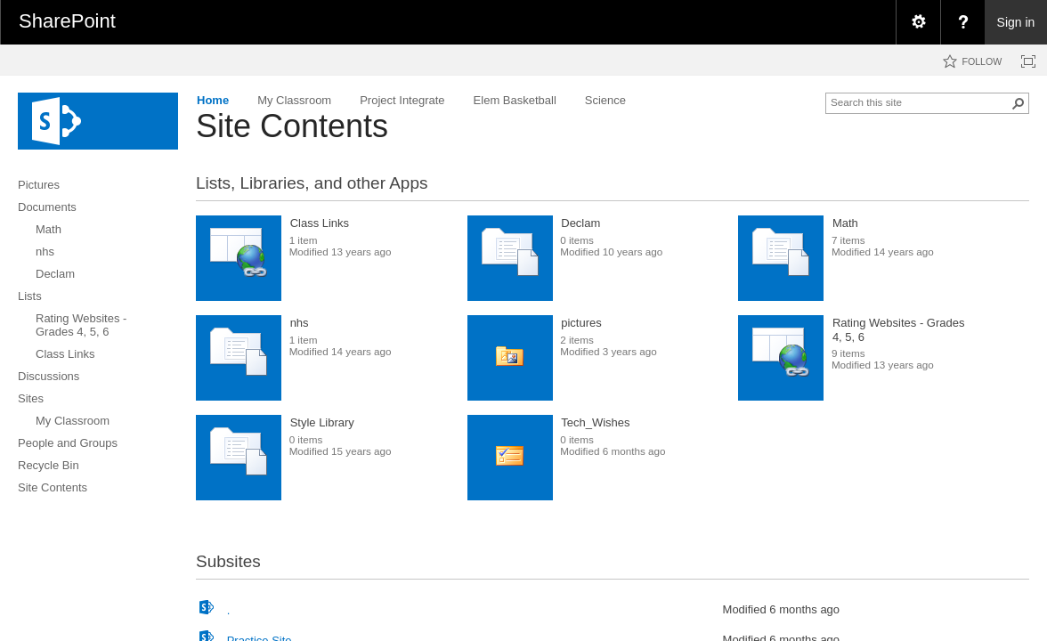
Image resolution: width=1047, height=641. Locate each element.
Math (845, 223)
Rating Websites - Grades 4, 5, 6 (898, 330)
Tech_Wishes (595, 422)
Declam (580, 223)
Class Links (319, 223)
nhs (299, 322)
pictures (581, 322)
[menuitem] (918, 22)
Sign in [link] (1016, 22)
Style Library (322, 422)
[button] (1018, 103)
